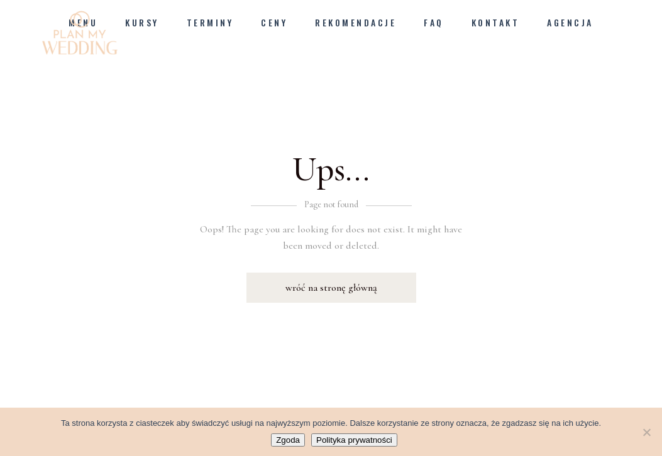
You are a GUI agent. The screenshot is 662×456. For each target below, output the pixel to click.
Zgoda (288, 440)
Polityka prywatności (354, 440)
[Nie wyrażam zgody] (646, 432)
